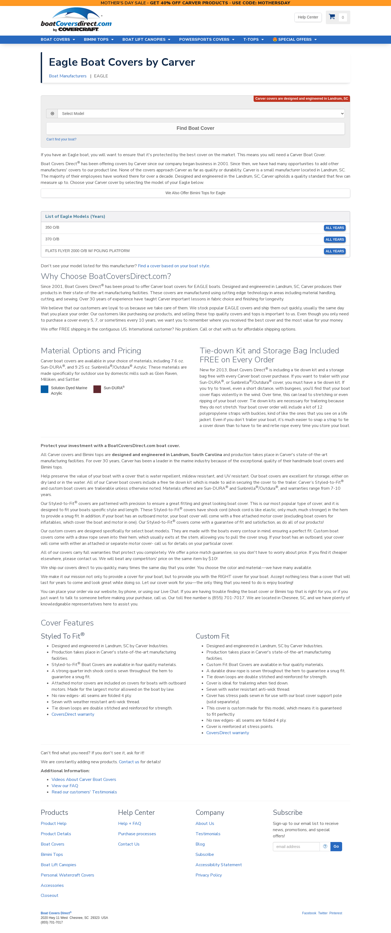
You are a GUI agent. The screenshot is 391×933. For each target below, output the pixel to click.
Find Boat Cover (195, 128)
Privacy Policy (208, 875)
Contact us (129, 762)
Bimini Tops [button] (99, 39)
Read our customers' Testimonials (84, 792)
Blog (200, 844)
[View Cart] (338, 17)
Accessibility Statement (218, 865)
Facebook (309, 913)
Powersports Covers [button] (207, 39)
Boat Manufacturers (68, 76)
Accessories (52, 885)
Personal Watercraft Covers (67, 875)
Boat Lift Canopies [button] (146, 39)
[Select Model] (201, 113)
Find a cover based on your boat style (173, 266)
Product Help (54, 824)
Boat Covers (52, 844)
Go (336, 846)
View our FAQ (65, 786)
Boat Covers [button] (58, 39)
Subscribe (204, 854)
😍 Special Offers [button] (295, 39)
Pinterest (335, 913)
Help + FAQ (129, 824)
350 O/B (195, 228)
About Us (204, 824)
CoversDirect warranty (73, 714)
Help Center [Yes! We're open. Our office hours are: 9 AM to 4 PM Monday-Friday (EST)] (308, 17)
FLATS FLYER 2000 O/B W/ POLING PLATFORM (195, 251)
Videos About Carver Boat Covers (84, 780)
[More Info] (325, 846)
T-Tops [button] (253, 39)
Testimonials (207, 834)
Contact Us (129, 844)
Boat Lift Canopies (58, 865)
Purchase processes (137, 834)
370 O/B (195, 240)
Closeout (49, 896)
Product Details (56, 834)
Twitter (322, 913)
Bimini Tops (52, 854)
